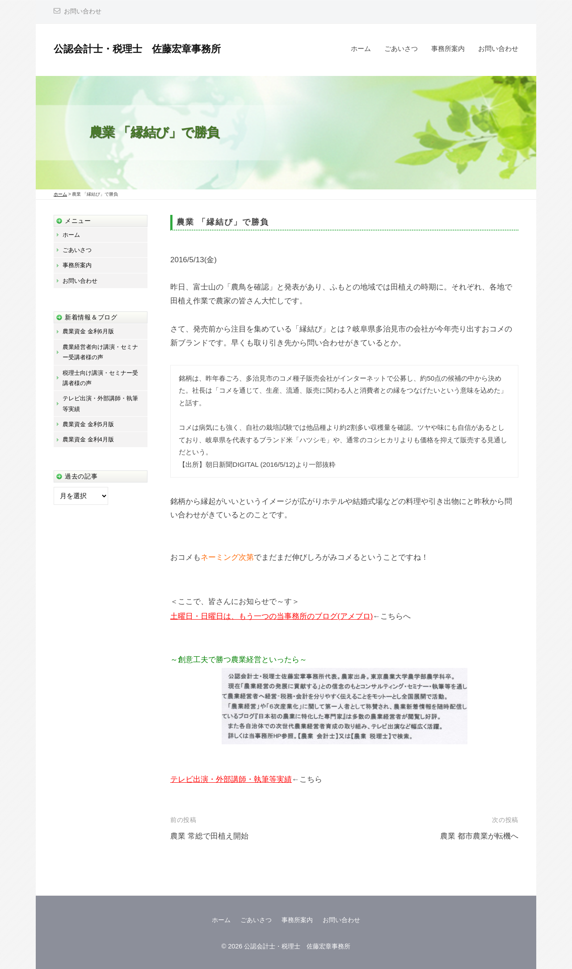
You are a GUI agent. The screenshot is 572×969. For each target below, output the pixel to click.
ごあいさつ (401, 48)
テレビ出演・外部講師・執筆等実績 (231, 779)
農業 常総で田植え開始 (209, 836)
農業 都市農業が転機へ (479, 836)
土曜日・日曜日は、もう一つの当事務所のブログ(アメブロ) (271, 616)
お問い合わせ (82, 11)
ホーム (361, 48)
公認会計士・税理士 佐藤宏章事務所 (137, 49)
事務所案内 (448, 48)
